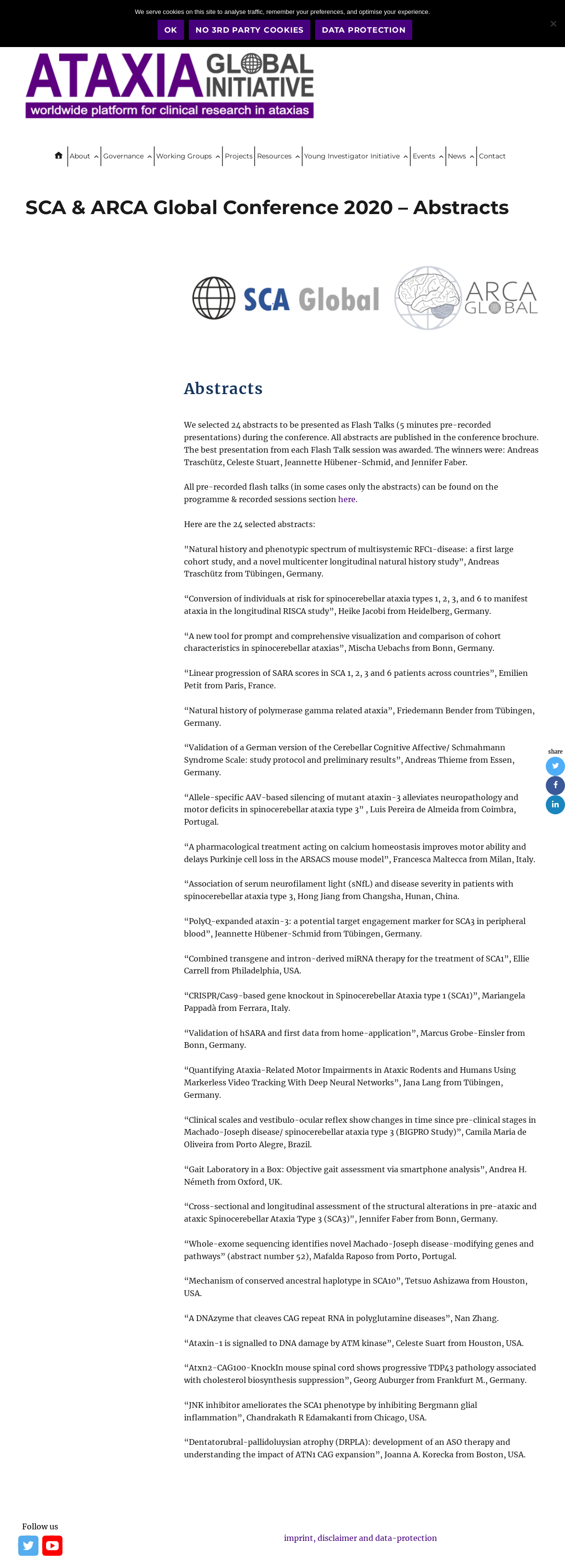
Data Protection (363, 30)
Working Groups (184, 156)
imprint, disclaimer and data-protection (360, 1538)
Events (424, 156)
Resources (274, 156)
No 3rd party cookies (250, 30)
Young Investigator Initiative (352, 156)
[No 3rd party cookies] (553, 23)
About (80, 156)
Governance (123, 156)
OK (171, 30)
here (347, 499)
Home (62, 156)
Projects (239, 156)
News (457, 156)
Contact (492, 156)
